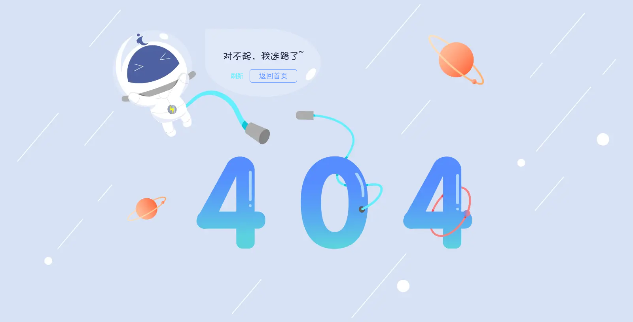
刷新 (237, 76)
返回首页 (273, 76)
